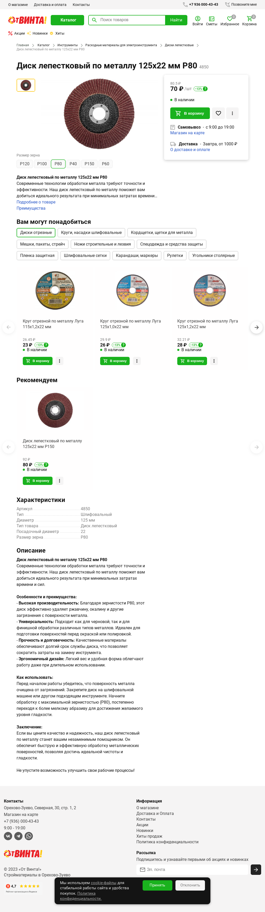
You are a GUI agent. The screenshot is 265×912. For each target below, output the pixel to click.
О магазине (18, 5)
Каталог (43, 45)
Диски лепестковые (177, 45)
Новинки (37, 33)
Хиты (56, 33)
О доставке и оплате (190, 150)
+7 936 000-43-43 (199, 5)
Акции (16, 33)
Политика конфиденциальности (167, 841)
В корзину (190, 114)
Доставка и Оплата (155, 813)
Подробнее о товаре (36, 202)
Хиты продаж (149, 835)
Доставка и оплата (50, 5)
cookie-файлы (80, 893)
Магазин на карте (187, 133)
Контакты (80, 5)
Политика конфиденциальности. (116, 898)
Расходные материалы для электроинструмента (119, 45)
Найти (176, 20)
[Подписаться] (256, 869)
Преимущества (31, 208)
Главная (22, 45)
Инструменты (66, 45)
